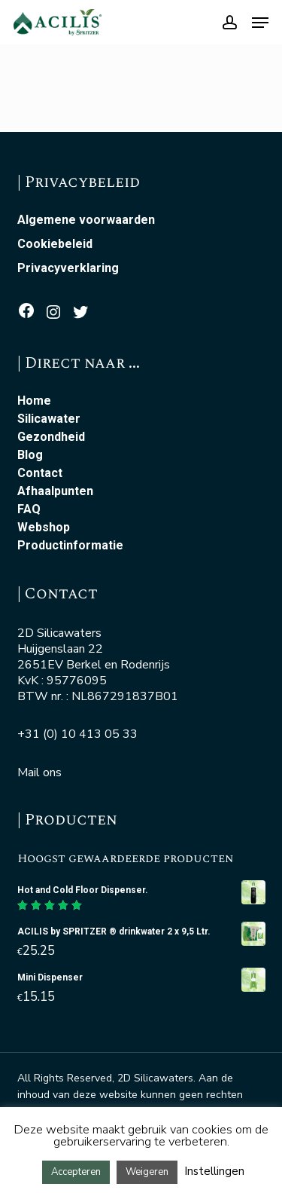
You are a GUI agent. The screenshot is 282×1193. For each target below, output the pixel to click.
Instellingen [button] (214, 1171)
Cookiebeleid (54, 244)
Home (34, 401)
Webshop (43, 528)
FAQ (29, 509)
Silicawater (48, 419)
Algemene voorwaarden (86, 220)
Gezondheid (51, 437)
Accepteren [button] (76, 1172)
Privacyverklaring (68, 268)
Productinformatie (70, 546)
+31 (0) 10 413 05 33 (77, 734)
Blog (30, 455)
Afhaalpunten (55, 491)
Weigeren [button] (147, 1172)
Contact (39, 473)
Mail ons (39, 772)
